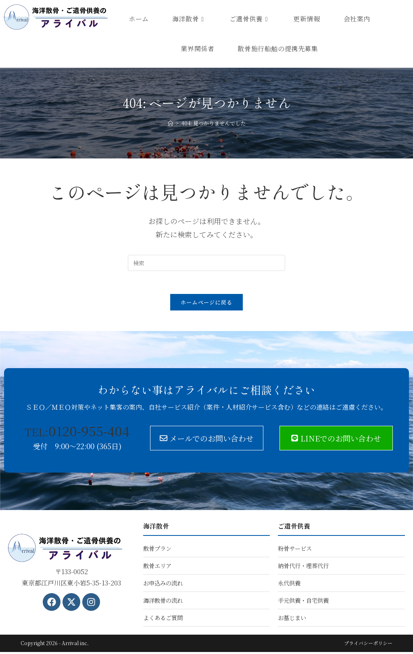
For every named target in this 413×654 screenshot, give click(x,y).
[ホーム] (170, 123)
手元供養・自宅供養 (303, 602)
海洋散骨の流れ (163, 602)
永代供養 (289, 585)
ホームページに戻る (207, 304)
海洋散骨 (156, 527)
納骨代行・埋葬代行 (303, 567)
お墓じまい (292, 619)
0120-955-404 (77, 432)
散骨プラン (157, 550)
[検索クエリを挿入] (206, 263)
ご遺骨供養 (294, 527)
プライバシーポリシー (368, 645)
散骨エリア (157, 567)
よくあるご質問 (163, 619)
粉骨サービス (295, 550)
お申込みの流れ (163, 585)
